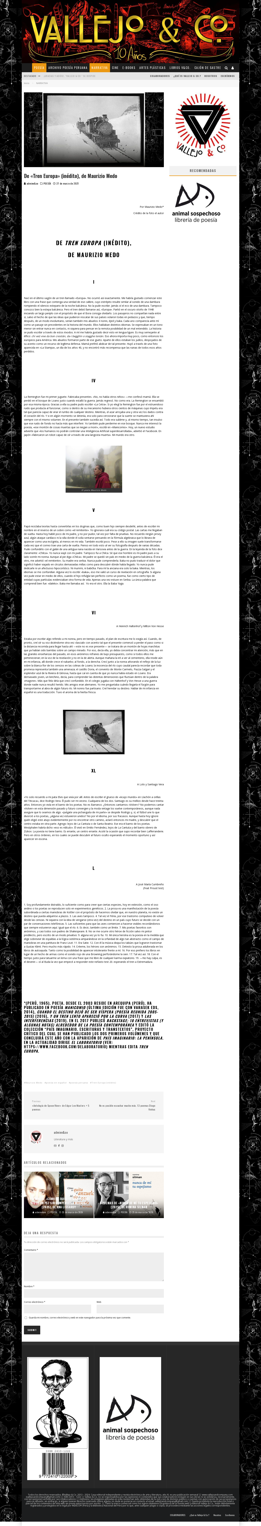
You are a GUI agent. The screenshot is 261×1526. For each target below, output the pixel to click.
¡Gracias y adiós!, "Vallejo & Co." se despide (70, 75)
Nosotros (210, 75)
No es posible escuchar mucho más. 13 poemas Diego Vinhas (125, 1105)
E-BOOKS (129, 68)
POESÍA (39, 68)
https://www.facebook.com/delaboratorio (65, 1046)
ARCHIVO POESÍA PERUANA (68, 68)
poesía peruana (79, 1082)
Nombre (29, 1290)
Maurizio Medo (33, 1082)
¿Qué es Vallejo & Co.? (187, 75)
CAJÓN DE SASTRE (207, 68)
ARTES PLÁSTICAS (152, 68)
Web (99, 1306)
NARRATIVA (100, 68)
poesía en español (56, 1082)
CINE (115, 68)
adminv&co (31, 183)
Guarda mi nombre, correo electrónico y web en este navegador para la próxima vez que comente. (80, 1322)
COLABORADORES (160, 75)
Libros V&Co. (180, 68)
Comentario (31, 1249)
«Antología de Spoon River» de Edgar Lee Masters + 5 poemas (61, 1105)
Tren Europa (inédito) (104, 1082)
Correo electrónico (34, 1306)
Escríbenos (228, 75)
